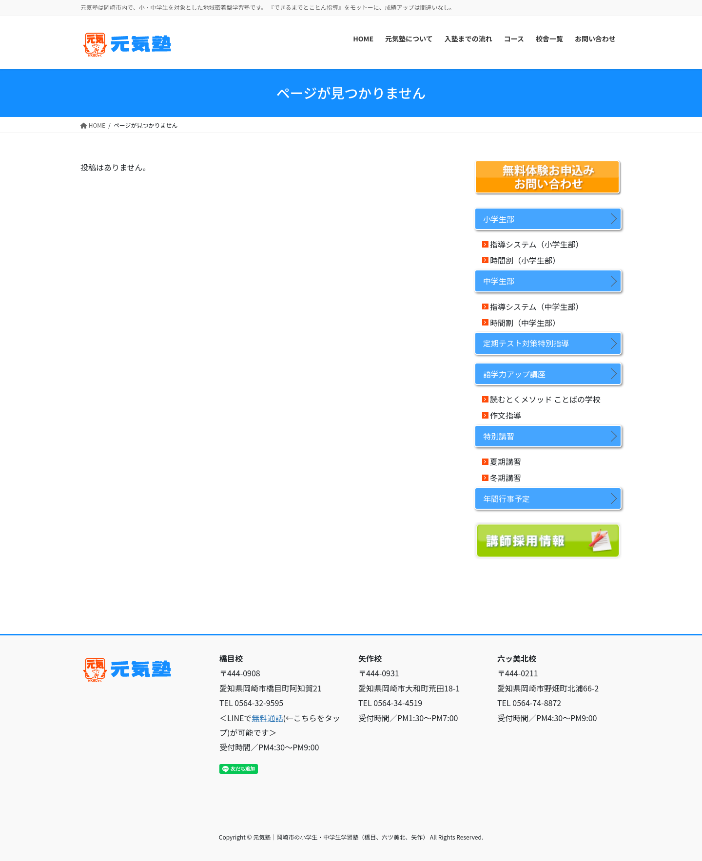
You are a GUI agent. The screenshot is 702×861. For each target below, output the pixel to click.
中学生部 (498, 281)
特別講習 (498, 436)
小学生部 (498, 219)
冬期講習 (505, 477)
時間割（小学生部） (525, 260)
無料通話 (267, 718)
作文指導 (505, 415)
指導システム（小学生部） (537, 244)
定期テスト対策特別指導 (526, 343)
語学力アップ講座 (514, 374)
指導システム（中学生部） (537, 306)
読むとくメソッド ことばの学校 (545, 399)
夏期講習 (505, 461)
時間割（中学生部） (525, 322)
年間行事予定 (506, 498)
